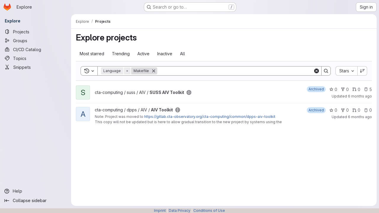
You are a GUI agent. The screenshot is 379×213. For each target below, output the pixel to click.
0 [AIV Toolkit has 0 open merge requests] (356, 110)
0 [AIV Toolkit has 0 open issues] (368, 110)
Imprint (160, 210)
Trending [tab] (121, 53)
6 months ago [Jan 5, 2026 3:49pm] (360, 117)
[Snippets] (35, 67)
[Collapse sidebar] (35, 200)
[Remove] (153, 70)
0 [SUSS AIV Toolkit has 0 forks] (345, 89)
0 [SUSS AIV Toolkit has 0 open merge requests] (356, 89)
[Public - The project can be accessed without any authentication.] (189, 92)
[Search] (235, 70)
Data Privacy (179, 210)
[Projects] (35, 31)
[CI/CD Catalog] (35, 49)
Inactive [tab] (164, 53)
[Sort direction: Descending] (362, 71)
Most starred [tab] (92, 53)
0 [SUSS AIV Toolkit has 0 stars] (333, 89)
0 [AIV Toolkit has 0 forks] (345, 110)
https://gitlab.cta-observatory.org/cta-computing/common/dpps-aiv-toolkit (209, 116)
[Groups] (35, 40)
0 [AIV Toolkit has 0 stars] (333, 110)
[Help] (35, 191)
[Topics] (35, 58)
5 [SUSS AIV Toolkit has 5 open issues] (368, 89)
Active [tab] (143, 53)
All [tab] (182, 53)
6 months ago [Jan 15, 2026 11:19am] (360, 96)
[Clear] (316, 70)
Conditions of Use (209, 210)
